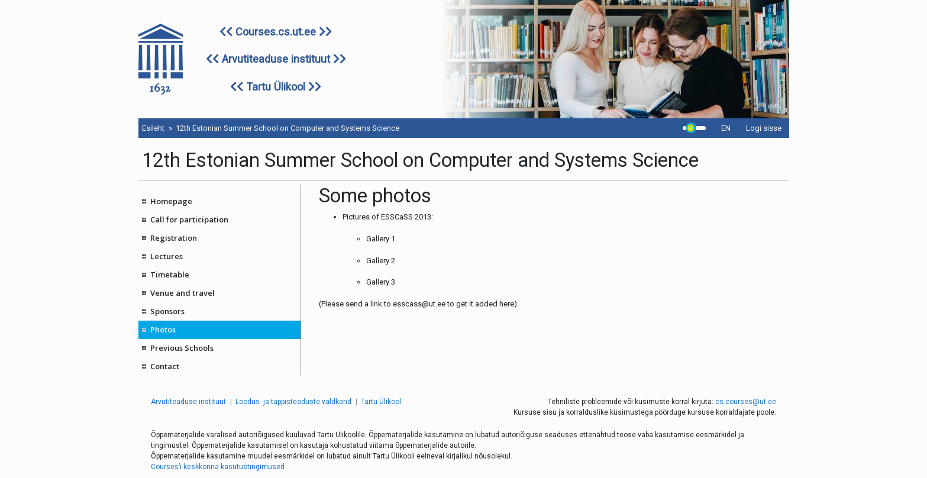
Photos (163, 329)
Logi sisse (763, 128)
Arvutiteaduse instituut (276, 59)
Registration (173, 237)
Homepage (171, 201)
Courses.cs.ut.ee (275, 31)
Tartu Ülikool (275, 86)
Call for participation (189, 219)
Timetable (169, 274)
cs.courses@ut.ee (745, 402)
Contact (164, 366)
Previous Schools (182, 348)
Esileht (153, 128)
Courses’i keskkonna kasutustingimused (218, 467)
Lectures (166, 256)
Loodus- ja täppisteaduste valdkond (293, 402)
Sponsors (167, 311)
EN (726, 128)
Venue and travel (182, 293)
